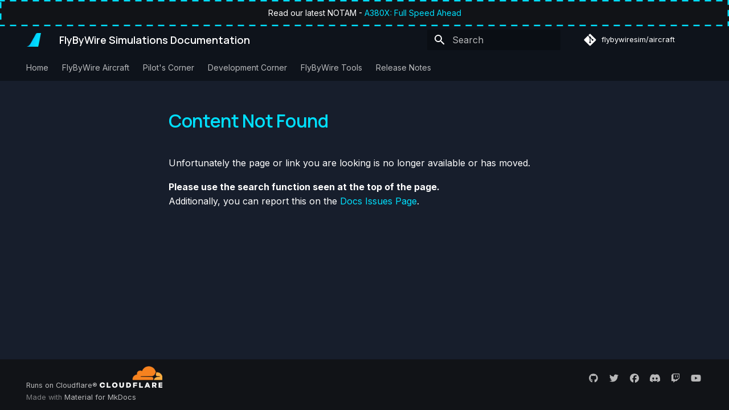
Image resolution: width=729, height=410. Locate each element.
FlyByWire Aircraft (95, 67)
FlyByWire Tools (331, 67)
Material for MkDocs (100, 397)
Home (37, 67)
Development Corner (247, 67)
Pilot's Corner (168, 67)
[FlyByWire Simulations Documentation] (34, 39)
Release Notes (403, 67)
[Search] (493, 40)
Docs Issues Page (378, 201)
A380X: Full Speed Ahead (412, 13)
